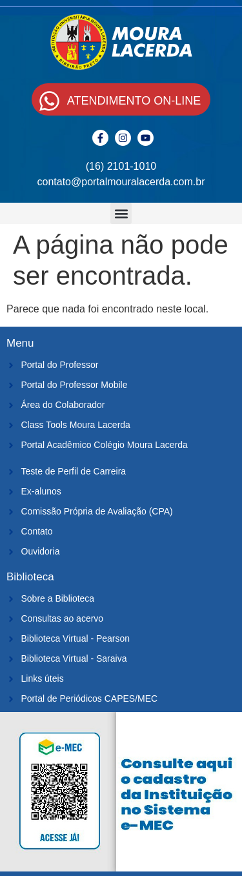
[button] (121, 213)
